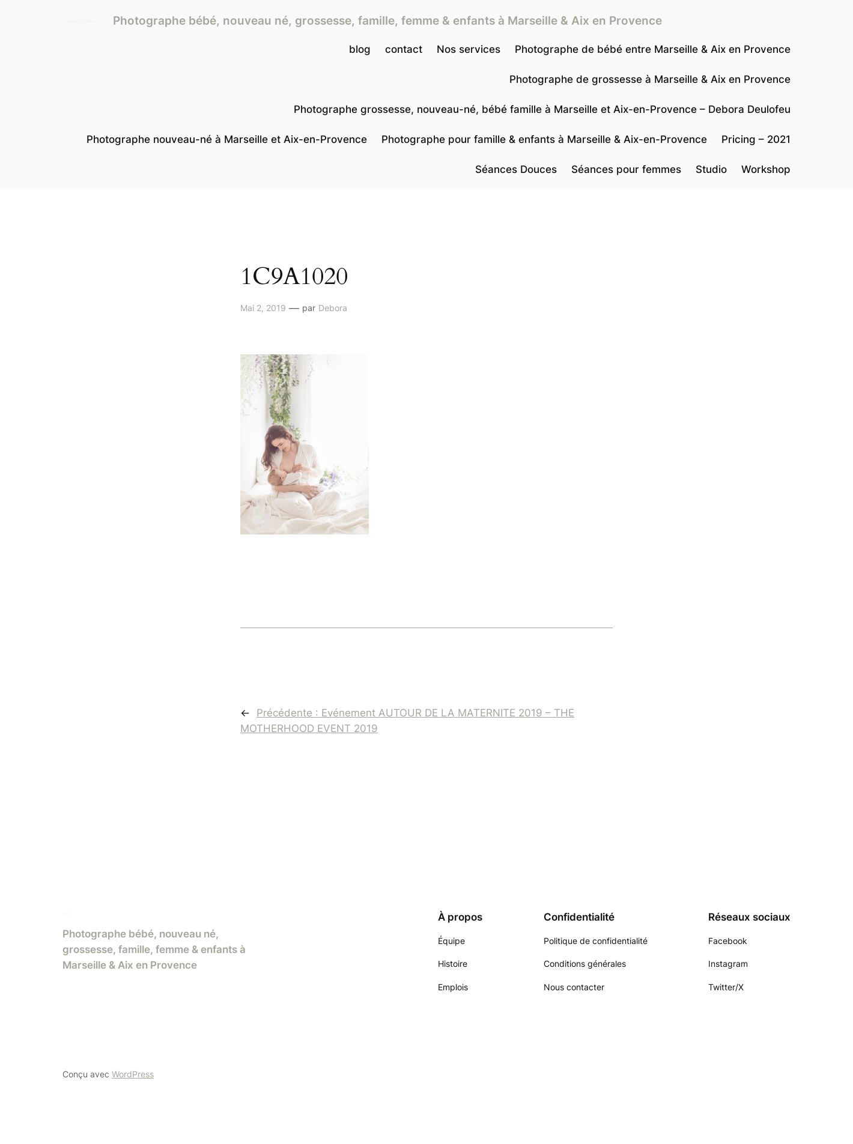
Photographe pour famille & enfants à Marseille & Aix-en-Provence (544, 139)
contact (403, 49)
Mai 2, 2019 (263, 308)
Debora (332, 308)
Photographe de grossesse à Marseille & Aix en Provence (650, 79)
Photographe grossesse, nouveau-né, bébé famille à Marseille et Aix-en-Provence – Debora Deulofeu (542, 109)
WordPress (133, 1074)
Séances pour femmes (626, 169)
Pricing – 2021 (756, 139)
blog (360, 49)
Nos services (468, 49)
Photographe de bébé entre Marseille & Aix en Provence (653, 49)
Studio (711, 169)
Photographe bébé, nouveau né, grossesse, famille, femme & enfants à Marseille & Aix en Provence (387, 20)
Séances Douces (516, 169)
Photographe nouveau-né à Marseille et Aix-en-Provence (227, 139)
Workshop (766, 169)
